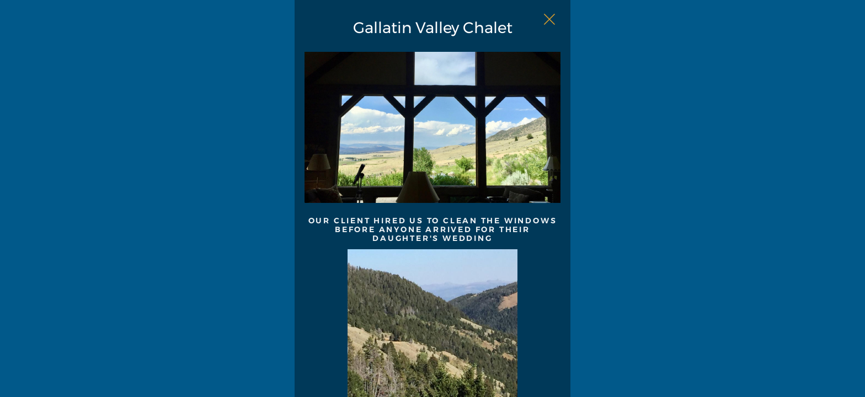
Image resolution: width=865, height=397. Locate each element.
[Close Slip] (662, 30)
